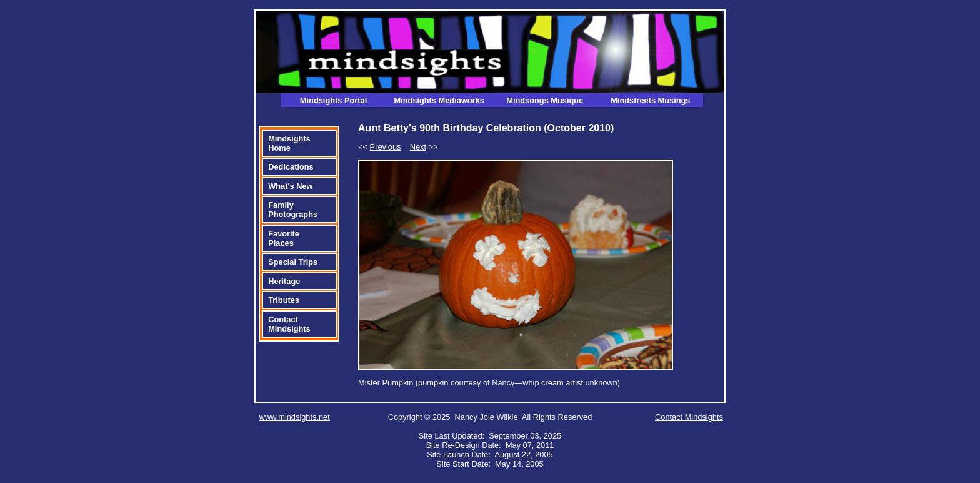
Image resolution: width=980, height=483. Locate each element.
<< (379, 146)
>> (424, 146)
